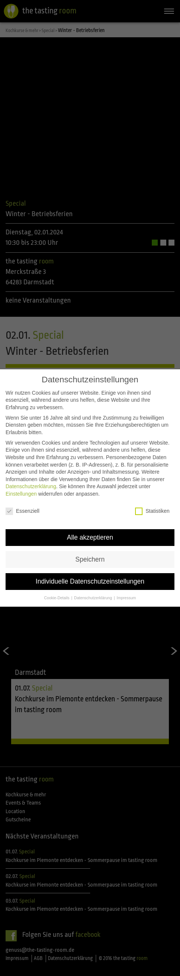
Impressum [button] (126, 598)
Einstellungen (21, 494)
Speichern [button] (90, 559)
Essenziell (22, 511)
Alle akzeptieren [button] (90, 537)
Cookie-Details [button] (57, 598)
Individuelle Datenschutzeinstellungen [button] (90, 581)
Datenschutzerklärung (31, 486)
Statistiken (152, 511)
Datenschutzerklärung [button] (93, 598)
